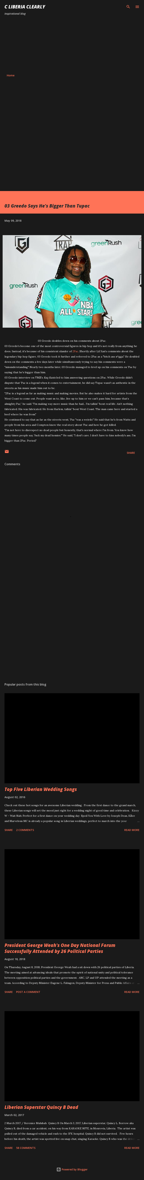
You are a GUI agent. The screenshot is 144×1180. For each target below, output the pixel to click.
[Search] (128, 7)
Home (10, 75)
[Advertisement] (72, 44)
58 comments (25, 1148)
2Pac (75, 351)
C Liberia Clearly (24, 7)
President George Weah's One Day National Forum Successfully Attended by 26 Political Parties (59, 948)
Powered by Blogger (72, 1169)
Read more (132, 830)
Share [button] (131, 453)
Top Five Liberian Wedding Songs (40, 789)
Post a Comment (28, 992)
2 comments (25, 830)
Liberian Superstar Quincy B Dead (41, 1107)
